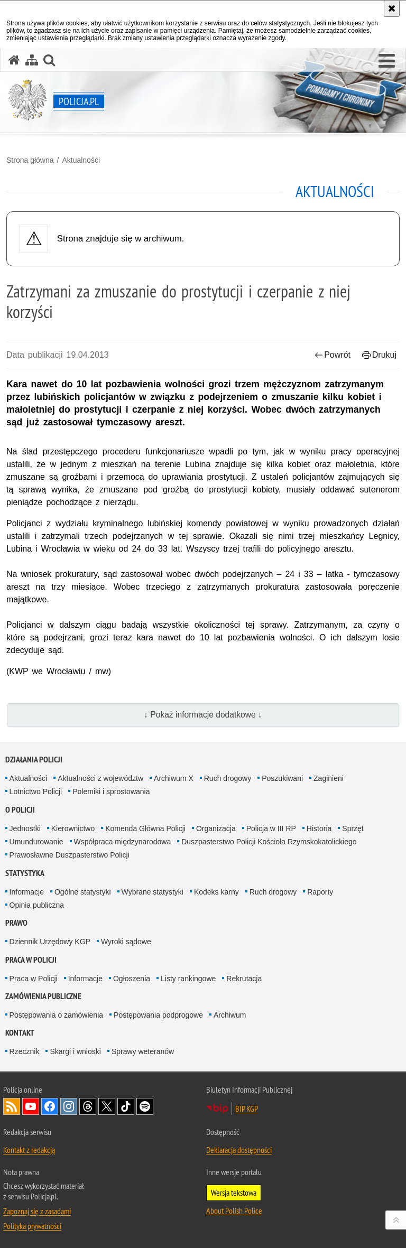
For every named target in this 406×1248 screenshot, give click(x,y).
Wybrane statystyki (152, 892)
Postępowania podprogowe (158, 1015)
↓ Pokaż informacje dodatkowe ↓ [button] (203, 714)
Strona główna (30, 160)
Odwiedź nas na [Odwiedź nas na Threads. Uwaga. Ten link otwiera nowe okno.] (87, 1106)
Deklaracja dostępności (239, 1149)
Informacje (27, 892)
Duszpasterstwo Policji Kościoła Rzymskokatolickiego (268, 841)
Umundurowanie (36, 841)
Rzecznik (25, 1051)
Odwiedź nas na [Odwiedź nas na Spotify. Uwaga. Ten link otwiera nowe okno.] (144, 1106)
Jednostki (25, 828)
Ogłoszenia (131, 978)
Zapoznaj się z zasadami (37, 1211)
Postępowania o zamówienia (56, 1015)
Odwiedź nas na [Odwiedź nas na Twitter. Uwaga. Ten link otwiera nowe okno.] (106, 1106)
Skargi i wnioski (75, 1051)
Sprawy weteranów (143, 1051)
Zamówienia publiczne (43, 996)
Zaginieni (328, 778)
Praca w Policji (31, 959)
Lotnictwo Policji (36, 791)
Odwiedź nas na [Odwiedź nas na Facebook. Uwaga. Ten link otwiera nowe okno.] (49, 1106)
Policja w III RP (271, 828)
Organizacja (216, 828)
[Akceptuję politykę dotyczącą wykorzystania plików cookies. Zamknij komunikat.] (392, 8)
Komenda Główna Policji (145, 828)
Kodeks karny (216, 892)
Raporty (320, 892)
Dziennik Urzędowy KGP (50, 941)
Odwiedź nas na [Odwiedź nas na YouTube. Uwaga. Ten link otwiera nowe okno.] (30, 1106)
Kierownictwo (73, 828)
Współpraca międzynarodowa (122, 841)
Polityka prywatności (32, 1226)
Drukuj (379, 354)
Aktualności (81, 160)
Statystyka (24, 873)
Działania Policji (33, 759)
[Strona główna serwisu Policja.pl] (14, 60)
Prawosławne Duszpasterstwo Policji (70, 855)
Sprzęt (352, 828)
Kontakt (19, 1032)
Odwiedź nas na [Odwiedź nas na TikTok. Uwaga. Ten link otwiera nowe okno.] (125, 1106)
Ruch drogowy (228, 778)
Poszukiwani (282, 778)
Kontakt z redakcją (29, 1149)
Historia (319, 828)
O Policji (20, 809)
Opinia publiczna (37, 905)
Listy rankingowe (188, 978)
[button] (387, 61)
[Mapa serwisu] (31, 60)
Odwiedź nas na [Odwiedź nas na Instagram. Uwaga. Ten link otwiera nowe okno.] (68, 1106)
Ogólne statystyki (82, 892)
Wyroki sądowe (126, 941)
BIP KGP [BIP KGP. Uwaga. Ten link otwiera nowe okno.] (246, 1108)
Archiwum (230, 1015)
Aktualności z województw (100, 778)
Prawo (16, 922)
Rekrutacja (244, 978)
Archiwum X (173, 778)
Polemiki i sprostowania (111, 791)
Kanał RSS (11, 1106)
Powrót (332, 354)
